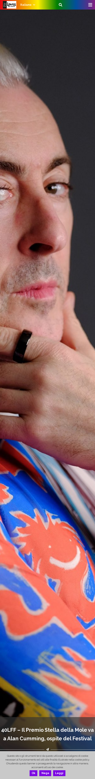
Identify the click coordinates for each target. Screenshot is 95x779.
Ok (33, 773)
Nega (45, 773)
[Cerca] (60, 5)
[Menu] (90, 5)
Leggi (59, 773)
